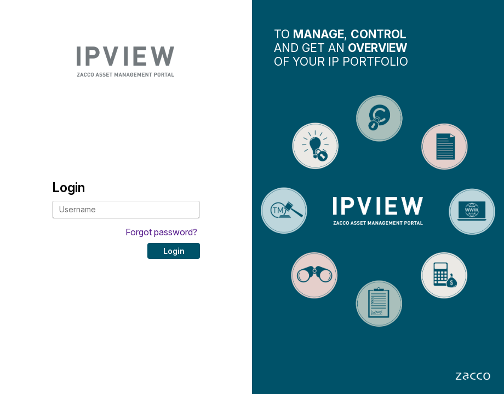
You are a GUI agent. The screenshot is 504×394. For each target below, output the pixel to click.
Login (174, 251)
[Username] (126, 209)
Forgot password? (161, 232)
